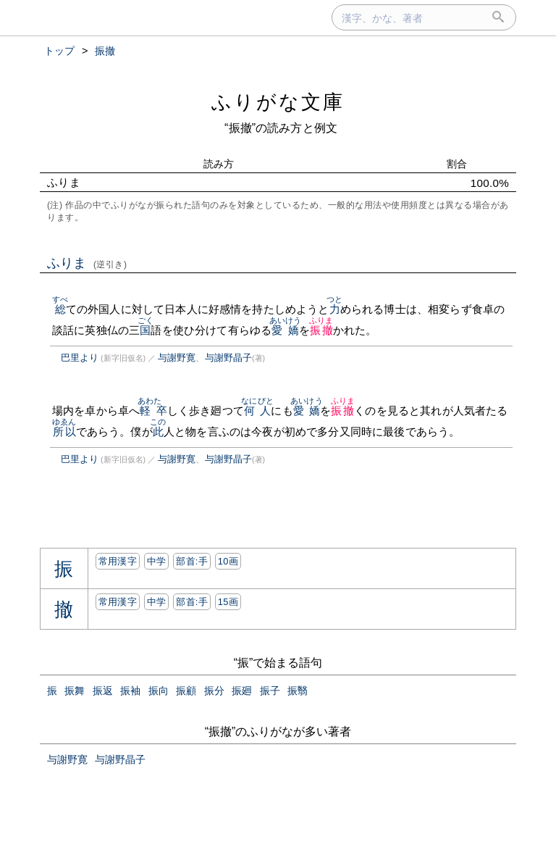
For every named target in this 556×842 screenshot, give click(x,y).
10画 (228, 561)
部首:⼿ (192, 561)
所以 (64, 431)
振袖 (130, 690)
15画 (228, 601)
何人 (257, 410)
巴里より (79, 357)
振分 (214, 690)
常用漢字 (117, 561)
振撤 (321, 330)
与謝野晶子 (228, 357)
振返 (103, 690)
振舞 (74, 690)
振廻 (242, 690)
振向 (158, 690)
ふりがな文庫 (278, 102)
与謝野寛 (176, 357)
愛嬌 (285, 330)
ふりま (87, 263)
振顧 (186, 690)
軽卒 (154, 410)
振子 (270, 690)
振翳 (297, 690)
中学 (157, 561)
